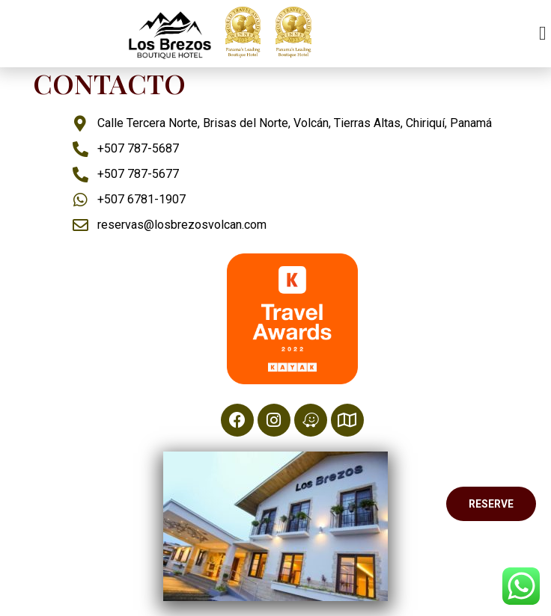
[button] (542, 34)
